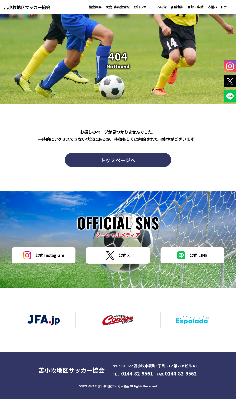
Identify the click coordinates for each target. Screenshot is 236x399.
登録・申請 (195, 6)
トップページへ (117, 160)
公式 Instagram (43, 256)
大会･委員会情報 (118, 6)
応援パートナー (219, 6)
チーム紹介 (159, 6)
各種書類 (177, 6)
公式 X (118, 256)
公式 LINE (192, 256)
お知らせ (140, 6)
